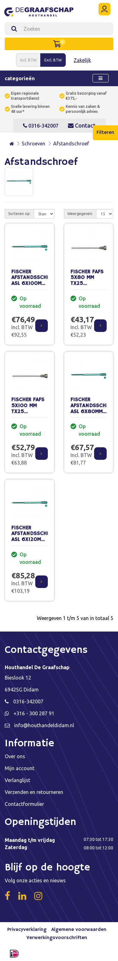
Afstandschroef (71, 143)
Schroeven (33, 143)
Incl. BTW (28, 60)
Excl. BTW (53, 60)
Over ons (15, 756)
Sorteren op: (19, 214)
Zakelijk (82, 60)
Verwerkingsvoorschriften (56, 938)
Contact (81, 125)
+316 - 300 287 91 (34, 713)
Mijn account (19, 768)
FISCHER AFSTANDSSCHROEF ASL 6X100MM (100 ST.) (35, 281)
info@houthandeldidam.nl (44, 725)
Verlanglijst (17, 780)
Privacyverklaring (27, 930)
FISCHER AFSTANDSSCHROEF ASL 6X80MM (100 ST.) (94, 408)
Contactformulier (24, 804)
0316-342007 (41, 126)
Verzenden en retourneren (34, 792)
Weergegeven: (80, 214)
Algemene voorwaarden (78, 930)
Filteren (105, 132)
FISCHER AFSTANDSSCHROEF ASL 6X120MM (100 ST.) (35, 537)
